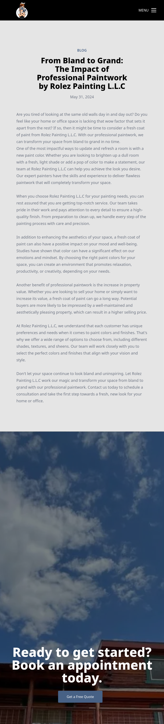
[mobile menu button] (154, 10)
